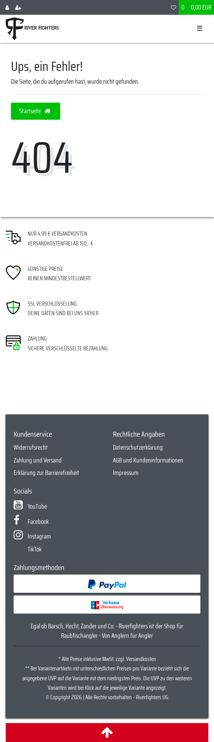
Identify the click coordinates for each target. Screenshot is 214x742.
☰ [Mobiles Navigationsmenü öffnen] (200, 28)
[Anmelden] (7, 7)
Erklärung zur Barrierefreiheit (46, 473)
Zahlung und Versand (38, 460)
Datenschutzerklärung (138, 447)
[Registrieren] (18, 7)
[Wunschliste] (173, 7)
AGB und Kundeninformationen (148, 460)
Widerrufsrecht (31, 447)
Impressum (126, 473)
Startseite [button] (35, 111)
